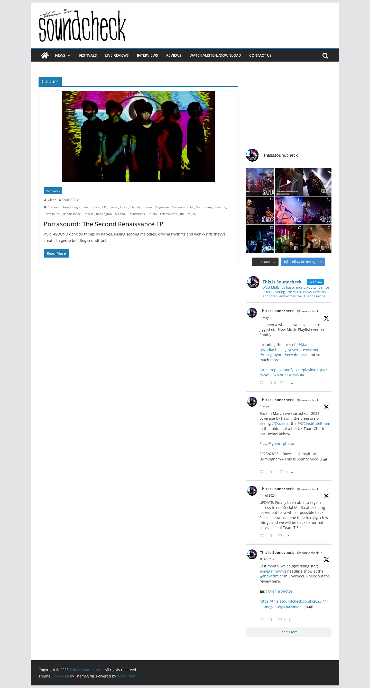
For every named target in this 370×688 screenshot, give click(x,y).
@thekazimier (271, 576)
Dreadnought (71, 207)
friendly (135, 207)
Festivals (88, 55)
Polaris (220, 207)
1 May (264, 318)
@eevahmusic (296, 354)
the (182, 214)
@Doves (278, 423)
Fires (123, 207)
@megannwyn (272, 571)
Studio (152, 214)
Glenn (52, 200)
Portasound (52, 214)
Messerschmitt (182, 207)
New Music (53, 190)
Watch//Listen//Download (215, 55)
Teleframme (168, 214)
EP (104, 207)
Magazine (162, 207)
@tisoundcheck (308, 311)
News (60, 55)
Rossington (104, 214)
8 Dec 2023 (268, 559)
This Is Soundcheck (277, 310)
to (189, 214)
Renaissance (72, 214)
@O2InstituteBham (314, 423)
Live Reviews (117, 55)
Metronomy (204, 207)
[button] (68, 55)
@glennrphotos (281, 443)
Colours (53, 207)
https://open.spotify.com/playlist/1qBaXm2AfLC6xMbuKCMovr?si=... (293, 372)
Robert (88, 214)
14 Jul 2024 (268, 495)
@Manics (305, 344)
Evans (113, 207)
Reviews (173, 55)
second (120, 214)
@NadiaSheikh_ (273, 349)
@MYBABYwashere (304, 349)
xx (194, 214)
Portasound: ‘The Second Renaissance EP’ (104, 224)
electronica (91, 207)
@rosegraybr (271, 354)
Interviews (147, 55)
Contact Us (260, 55)
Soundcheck (136, 214)
